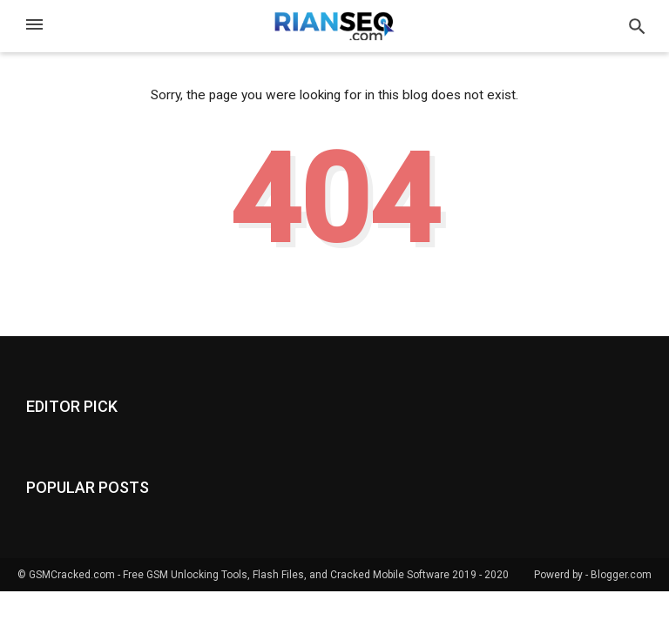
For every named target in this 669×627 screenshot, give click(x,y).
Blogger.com (621, 575)
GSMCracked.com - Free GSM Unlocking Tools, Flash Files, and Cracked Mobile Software (239, 575)
